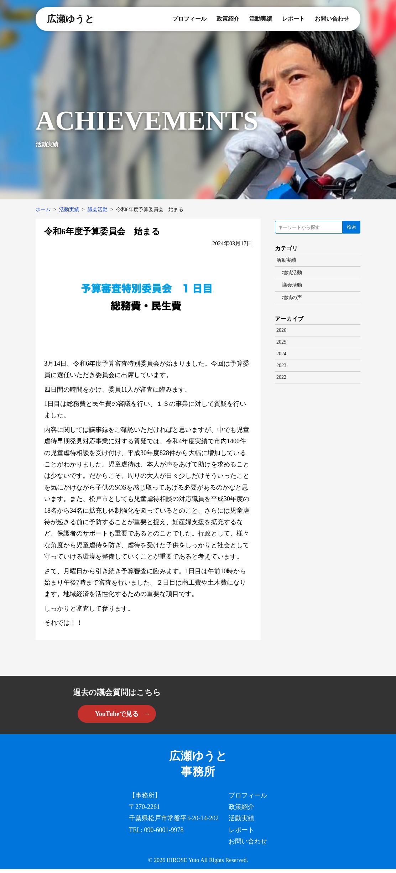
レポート (293, 19)
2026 (281, 330)
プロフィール (189, 19)
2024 (281, 353)
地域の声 (292, 297)
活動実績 (260, 19)
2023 (281, 365)
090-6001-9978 (164, 833)
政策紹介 (228, 19)
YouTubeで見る (117, 713)
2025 (281, 342)
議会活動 (98, 209)
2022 (281, 377)
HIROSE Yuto (183, 864)
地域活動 (292, 272)
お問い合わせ (332, 19)
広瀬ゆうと (70, 19)
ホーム (43, 209)
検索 (351, 227)
